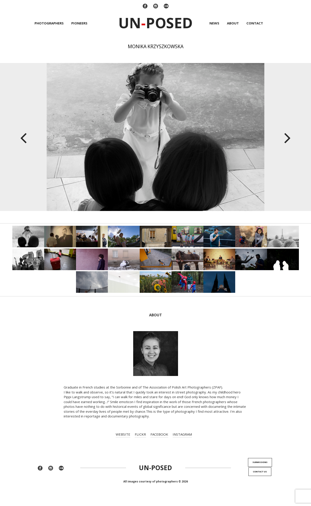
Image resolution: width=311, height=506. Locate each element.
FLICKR (140, 434)
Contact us (260, 471)
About (233, 23)
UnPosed (155, 23)
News (214, 23)
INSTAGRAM (182, 434)
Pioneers (79, 23)
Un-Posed (155, 467)
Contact (254, 23)
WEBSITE (123, 434)
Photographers (49, 23)
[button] (23, 137)
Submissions (260, 462)
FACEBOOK (159, 434)
